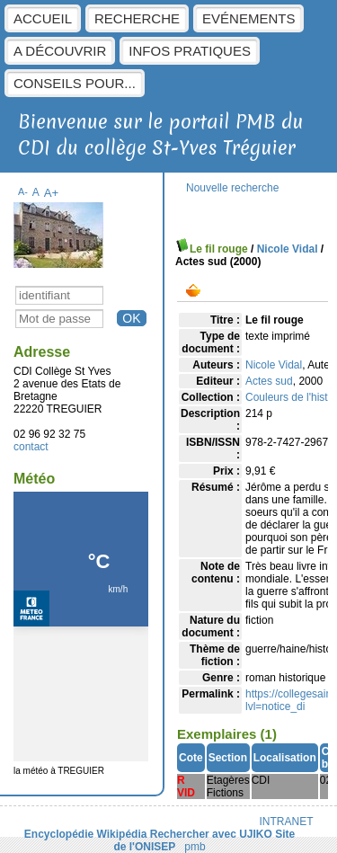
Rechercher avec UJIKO (211, 834)
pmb (194, 846)
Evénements (248, 18)
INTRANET (287, 821)
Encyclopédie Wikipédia (85, 834)
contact (31, 446)
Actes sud (269, 381)
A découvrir (59, 50)
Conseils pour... (74, 83)
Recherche (137, 18)
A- (23, 191)
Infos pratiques (190, 50)
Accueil (42, 18)
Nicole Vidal (287, 249)
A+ (51, 193)
